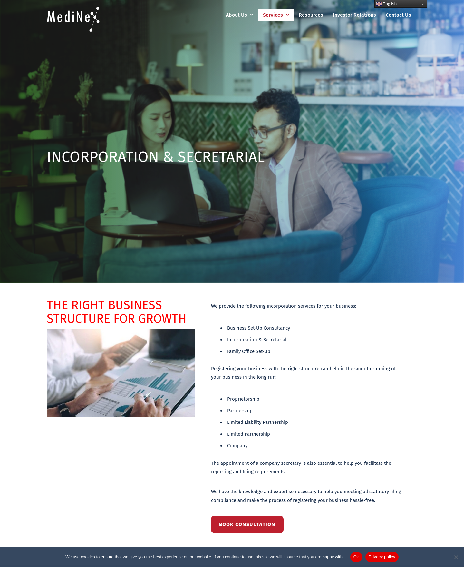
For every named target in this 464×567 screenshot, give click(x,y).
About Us (239, 15)
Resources (311, 15)
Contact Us (398, 15)
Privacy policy (382, 556)
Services (276, 15)
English (386, 3)
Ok (356, 556)
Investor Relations (354, 15)
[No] (456, 557)
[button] (239, 15)
